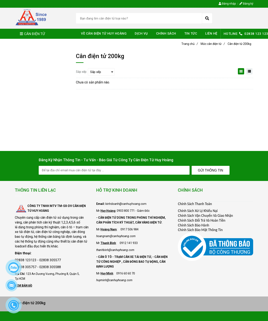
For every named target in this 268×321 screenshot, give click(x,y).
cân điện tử (48, 218)
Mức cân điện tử (213, 43)
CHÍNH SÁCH (166, 33)
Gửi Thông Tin (210, 170)
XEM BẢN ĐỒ (23, 285)
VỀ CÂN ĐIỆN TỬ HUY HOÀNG (104, 33)
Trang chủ (189, 43)
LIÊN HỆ (211, 33)
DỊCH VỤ (141, 33)
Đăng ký (246, 3)
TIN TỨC (190, 33)
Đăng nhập (227, 3)
